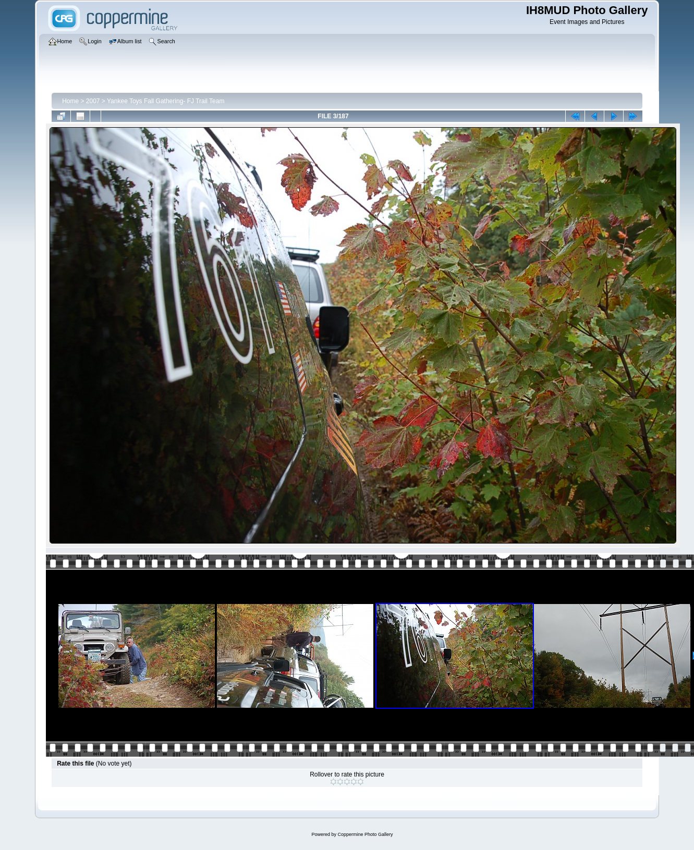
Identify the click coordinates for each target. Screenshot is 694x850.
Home (70, 101)
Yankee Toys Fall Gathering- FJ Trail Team (165, 101)
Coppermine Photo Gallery (365, 834)
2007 (93, 101)
